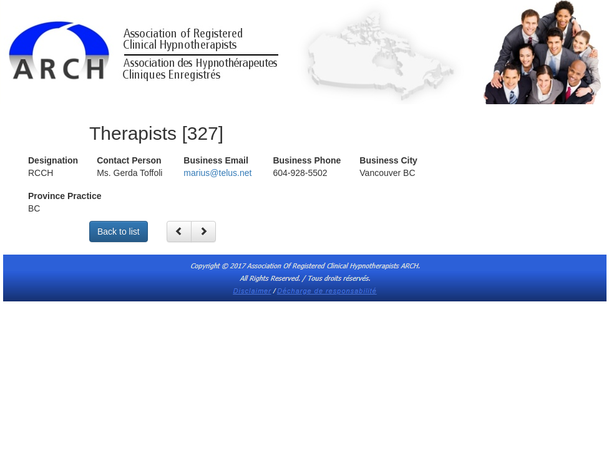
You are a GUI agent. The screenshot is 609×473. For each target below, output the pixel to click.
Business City (388, 160)
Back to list (118, 231)
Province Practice (65, 196)
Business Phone (307, 160)
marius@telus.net (217, 173)
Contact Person (129, 160)
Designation (53, 160)
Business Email (215, 160)
